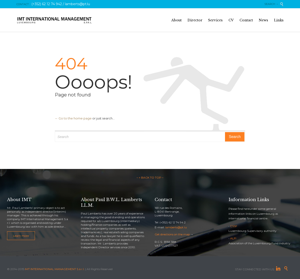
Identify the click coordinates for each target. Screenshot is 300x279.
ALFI (233, 238)
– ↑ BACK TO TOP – (150, 177)
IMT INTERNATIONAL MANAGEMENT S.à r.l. (55, 269)
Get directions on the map (172, 234)
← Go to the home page (73, 118)
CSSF (233, 226)
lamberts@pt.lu (176, 227)
